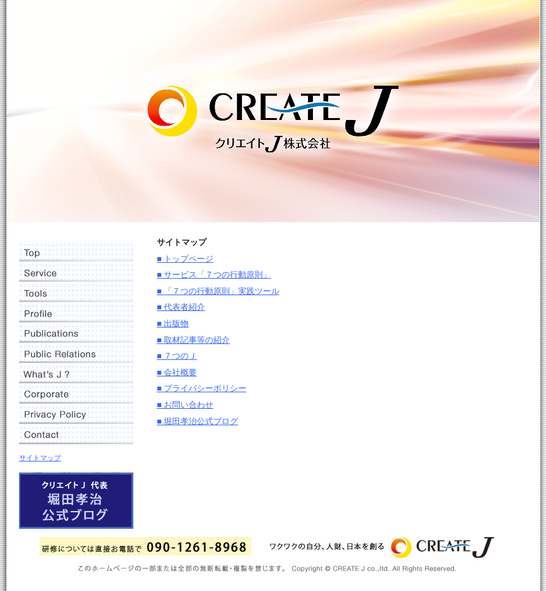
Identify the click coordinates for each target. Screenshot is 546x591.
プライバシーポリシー (76, 414)
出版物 (76, 332)
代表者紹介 (76, 312)
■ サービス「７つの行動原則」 (214, 274)
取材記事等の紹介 (76, 353)
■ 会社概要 (177, 372)
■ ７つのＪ (177, 356)
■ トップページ (185, 259)
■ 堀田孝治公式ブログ (197, 421)
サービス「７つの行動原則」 (76, 272)
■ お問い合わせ (185, 405)
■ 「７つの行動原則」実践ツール (218, 291)
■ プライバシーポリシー (201, 388)
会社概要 (76, 393)
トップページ (76, 251)
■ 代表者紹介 (181, 307)
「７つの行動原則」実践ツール (76, 292)
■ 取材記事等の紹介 (193, 340)
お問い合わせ (76, 434)
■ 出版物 (173, 323)
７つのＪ (76, 373)
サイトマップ (40, 458)
